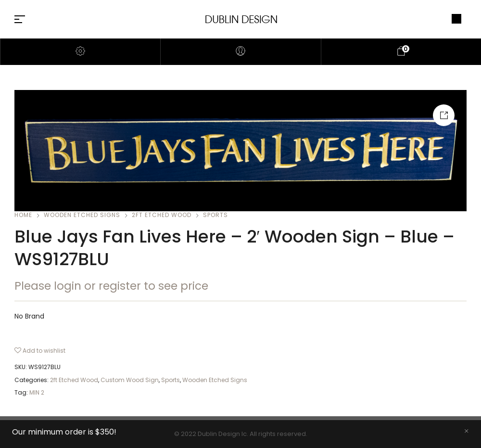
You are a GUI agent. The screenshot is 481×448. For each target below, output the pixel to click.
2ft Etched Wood (161, 215)
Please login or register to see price (111, 286)
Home (23, 215)
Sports (215, 215)
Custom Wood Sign (130, 380)
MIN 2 (36, 392)
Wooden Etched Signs (82, 215)
